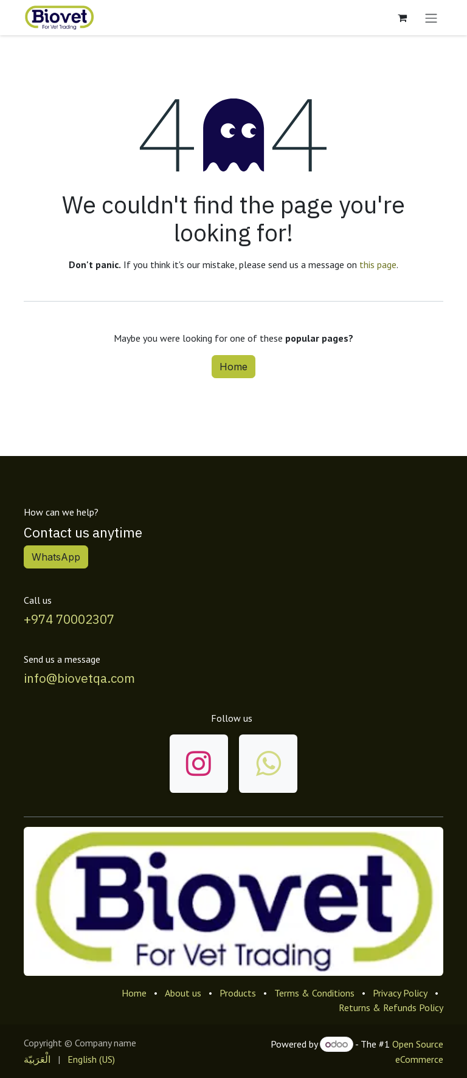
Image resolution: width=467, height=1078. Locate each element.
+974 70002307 (69, 619)
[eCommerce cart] (402, 17)
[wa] (268, 763)
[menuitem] (37, 1059)
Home (233, 367)
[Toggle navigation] (431, 17)
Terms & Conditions (314, 993)
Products (238, 993)
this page (377, 264)
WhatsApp (56, 557)
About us (183, 993)
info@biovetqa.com (79, 678)
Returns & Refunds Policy (391, 1007)
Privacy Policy (400, 993)
